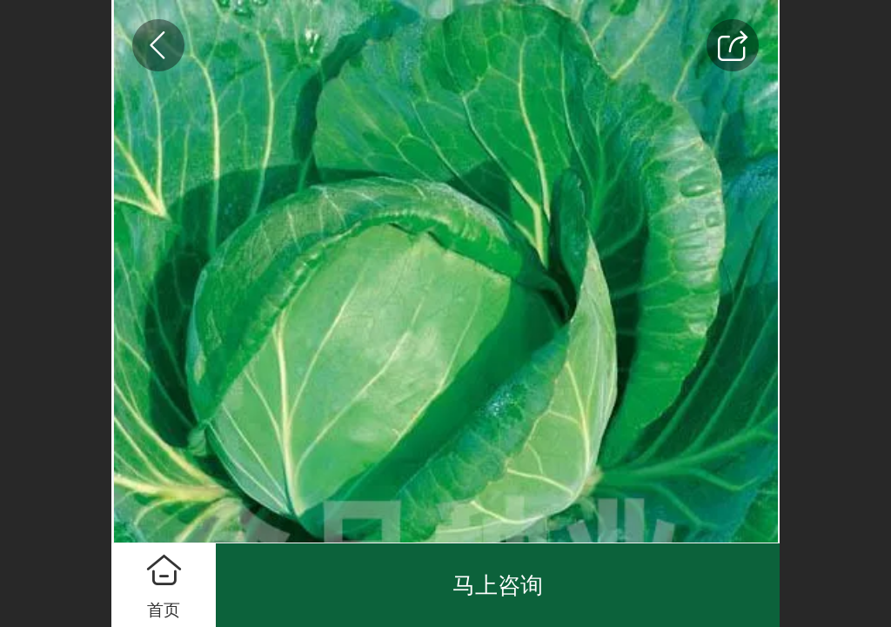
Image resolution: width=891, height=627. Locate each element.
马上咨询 (497, 585)
